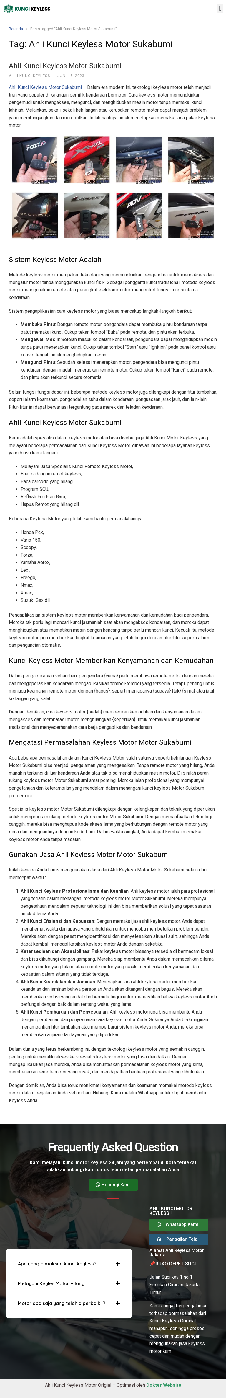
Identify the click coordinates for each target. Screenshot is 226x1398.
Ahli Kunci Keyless (29, 76)
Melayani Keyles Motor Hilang (51, 1283)
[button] (220, 8)
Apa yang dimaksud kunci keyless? (57, 1264)
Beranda (16, 29)
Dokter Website (163, 1385)
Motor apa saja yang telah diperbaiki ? (61, 1303)
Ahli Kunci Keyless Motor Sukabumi (65, 66)
